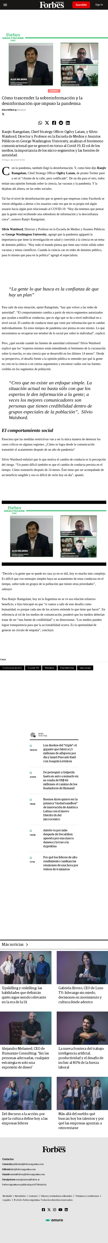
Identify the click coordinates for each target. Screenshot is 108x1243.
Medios (49, 667)
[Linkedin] (66, 1210)
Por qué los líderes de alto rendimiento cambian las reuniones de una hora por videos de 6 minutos (60, 863)
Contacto (33, 1196)
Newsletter (20, 1196)
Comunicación (12, 667)
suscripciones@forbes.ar (27, 1180)
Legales (7, 1200)
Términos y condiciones (87, 1196)
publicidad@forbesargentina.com (28, 1164)
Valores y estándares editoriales (56, 1196)
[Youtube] (60, 1210)
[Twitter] (49, 1210)
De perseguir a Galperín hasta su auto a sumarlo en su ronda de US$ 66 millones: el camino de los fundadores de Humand (60, 780)
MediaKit (7, 1196)
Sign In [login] (99, 4)
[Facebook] (43, 1210)
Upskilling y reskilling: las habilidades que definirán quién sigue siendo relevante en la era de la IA (24, 995)
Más (58, 734)
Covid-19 (33, 667)
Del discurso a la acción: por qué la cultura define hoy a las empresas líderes (25, 1118)
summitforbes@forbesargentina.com (27, 1174)
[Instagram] (54, 1210)
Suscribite (81, 4)
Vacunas (85, 667)
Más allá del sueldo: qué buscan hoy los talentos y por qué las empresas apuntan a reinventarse (81, 1121)
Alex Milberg (9, 110)
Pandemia (67, 667)
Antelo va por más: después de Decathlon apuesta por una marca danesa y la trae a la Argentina (58, 838)
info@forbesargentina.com (23, 1169)
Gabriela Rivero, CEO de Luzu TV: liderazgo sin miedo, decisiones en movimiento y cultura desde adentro (80, 995)
